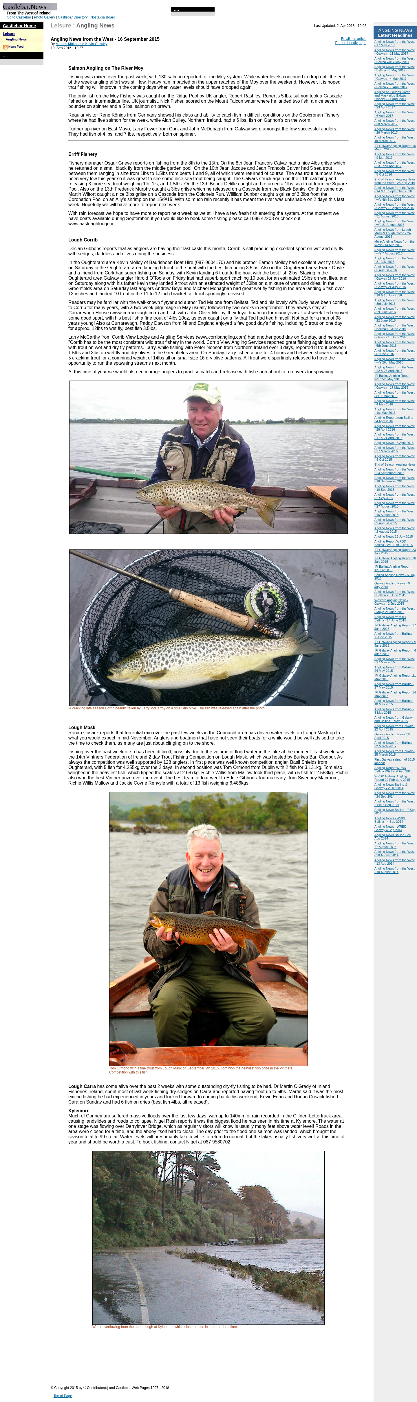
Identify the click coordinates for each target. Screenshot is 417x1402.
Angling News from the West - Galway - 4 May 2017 (394, 76)
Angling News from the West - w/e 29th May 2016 (394, 360)
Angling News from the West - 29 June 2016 (394, 310)
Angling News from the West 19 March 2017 (394, 139)
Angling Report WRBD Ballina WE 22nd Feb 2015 (393, 769)
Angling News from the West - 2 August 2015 (394, 529)
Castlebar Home (19, 25)
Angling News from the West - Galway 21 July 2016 (394, 285)
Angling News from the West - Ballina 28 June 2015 (394, 593)
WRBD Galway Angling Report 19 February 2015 (392, 777)
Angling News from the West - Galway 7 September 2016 (394, 206)
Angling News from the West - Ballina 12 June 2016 (394, 327)
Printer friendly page (350, 43)
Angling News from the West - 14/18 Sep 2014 (394, 803)
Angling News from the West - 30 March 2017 (394, 122)
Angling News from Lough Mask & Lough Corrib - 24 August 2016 (392, 233)
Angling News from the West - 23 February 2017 (394, 164)
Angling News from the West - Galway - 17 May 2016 (394, 385)
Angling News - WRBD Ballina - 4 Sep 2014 (390, 819)
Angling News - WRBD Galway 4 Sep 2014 (390, 828)
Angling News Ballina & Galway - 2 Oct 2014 (390, 786)
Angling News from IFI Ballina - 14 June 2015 (390, 618)
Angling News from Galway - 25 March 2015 (394, 752)
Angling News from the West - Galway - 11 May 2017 (394, 51)
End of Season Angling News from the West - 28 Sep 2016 (395, 181)
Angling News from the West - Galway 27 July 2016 (394, 276)
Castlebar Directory (73, 17)
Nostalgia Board (102, 17)
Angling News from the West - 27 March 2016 (394, 449)
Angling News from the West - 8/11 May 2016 (394, 394)
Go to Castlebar (19, 17)
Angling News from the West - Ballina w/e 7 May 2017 (394, 60)
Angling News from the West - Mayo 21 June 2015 (394, 610)
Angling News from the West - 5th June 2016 (394, 343)
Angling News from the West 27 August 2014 (394, 845)
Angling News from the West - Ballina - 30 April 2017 (394, 85)
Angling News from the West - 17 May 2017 (394, 43)
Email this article (353, 39)
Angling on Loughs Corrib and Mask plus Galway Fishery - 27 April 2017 (392, 95)
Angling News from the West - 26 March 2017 (394, 130)
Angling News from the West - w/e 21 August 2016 (394, 222)
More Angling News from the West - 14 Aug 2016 (394, 243)
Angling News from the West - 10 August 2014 (394, 870)
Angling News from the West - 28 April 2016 (394, 427)
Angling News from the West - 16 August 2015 (394, 513)
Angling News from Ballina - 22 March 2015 (394, 744)
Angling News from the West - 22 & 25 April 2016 (394, 369)
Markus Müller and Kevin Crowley (81, 44)
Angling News (16, 39)
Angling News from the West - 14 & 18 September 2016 (394, 189)
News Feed (15, 46)
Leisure (9, 34)
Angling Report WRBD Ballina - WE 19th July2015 (393, 543)
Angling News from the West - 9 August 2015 (394, 521)
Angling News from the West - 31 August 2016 (394, 214)
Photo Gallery (44, 17)
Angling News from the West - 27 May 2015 (394, 660)
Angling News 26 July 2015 (393, 536)
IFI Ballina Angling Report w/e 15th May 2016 (392, 377)
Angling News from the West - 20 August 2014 (394, 853)
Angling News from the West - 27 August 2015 (394, 504)
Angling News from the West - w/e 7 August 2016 (394, 251)
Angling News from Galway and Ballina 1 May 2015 (393, 719)
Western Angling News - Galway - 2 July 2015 (391, 601)
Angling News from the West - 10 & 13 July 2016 (394, 293)
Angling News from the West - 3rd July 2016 (394, 301)
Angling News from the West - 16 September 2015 (394, 479)
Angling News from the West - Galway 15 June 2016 (394, 335)
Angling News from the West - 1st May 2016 (394, 410)
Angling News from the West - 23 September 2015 (394, 471)
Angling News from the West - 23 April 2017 (394, 105)
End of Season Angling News (395, 464)
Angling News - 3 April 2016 (394, 442)
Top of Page (63, 1396)
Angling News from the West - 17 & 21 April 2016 (394, 436)
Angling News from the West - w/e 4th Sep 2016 (394, 197)
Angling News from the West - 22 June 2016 (394, 318)
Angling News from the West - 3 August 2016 (394, 268)
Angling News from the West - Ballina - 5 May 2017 (394, 68)
